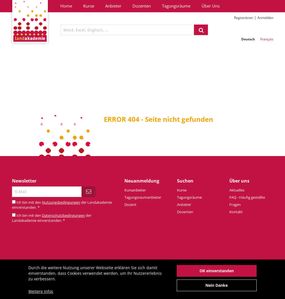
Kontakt (236, 211)
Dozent (130, 204)
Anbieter (113, 6)
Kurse (88, 6)
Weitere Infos (40, 294)
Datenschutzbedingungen (63, 215)
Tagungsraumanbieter (142, 197)
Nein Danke (216, 288)
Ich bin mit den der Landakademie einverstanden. (51, 218)
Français (266, 39)
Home (66, 6)
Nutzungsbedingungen (61, 202)
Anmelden (265, 17)
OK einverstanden (217, 273)
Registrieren (243, 17)
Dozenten (141, 6)
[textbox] (127, 30)
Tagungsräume (176, 6)
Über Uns (211, 6)
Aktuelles (236, 190)
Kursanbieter (135, 190)
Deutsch (248, 39)
